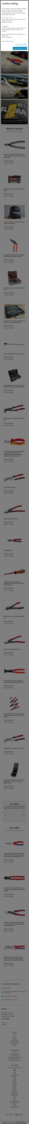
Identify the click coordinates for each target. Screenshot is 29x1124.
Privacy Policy (5, 41)
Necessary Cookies (8, 17)
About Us (11, 41)
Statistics (5, 26)
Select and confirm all (20, 48)
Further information (7, 22)
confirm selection (21, 45)
